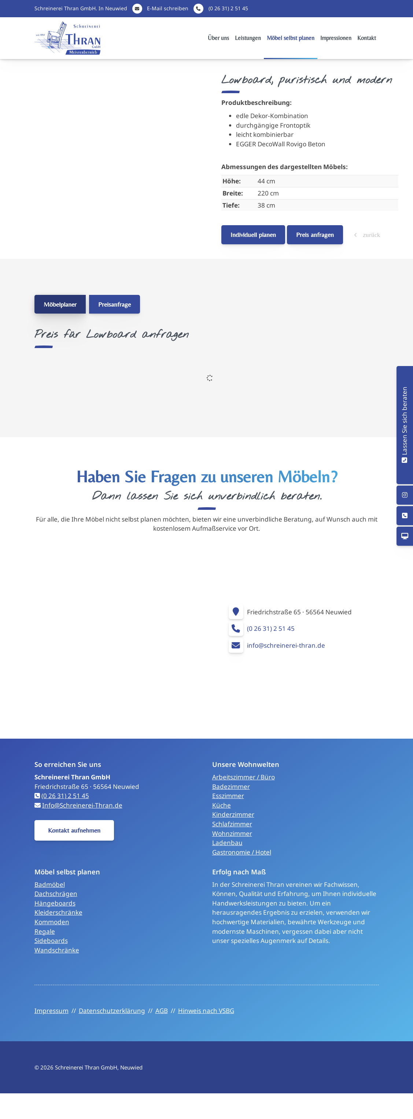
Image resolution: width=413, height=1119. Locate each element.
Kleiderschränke (58, 912)
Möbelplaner (60, 304)
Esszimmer (228, 795)
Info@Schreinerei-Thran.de (82, 805)
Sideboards (51, 940)
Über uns (218, 37)
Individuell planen (253, 234)
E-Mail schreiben (167, 8)
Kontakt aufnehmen (74, 830)
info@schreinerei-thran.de (286, 645)
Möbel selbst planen (290, 37)
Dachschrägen (55, 893)
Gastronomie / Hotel (241, 852)
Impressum (51, 1010)
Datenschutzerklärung (112, 1010)
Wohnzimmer (232, 833)
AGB (161, 1010)
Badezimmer (231, 786)
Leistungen (248, 37)
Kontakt (366, 37)
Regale (44, 931)
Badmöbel (49, 884)
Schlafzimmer (232, 824)
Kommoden (51, 922)
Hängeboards (54, 903)
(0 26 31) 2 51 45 (228, 8)
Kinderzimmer (233, 814)
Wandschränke (56, 950)
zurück (370, 234)
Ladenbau (227, 842)
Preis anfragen (315, 234)
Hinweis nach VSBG (206, 1010)
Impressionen (335, 37)
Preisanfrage (114, 304)
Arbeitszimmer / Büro (243, 777)
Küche (221, 805)
